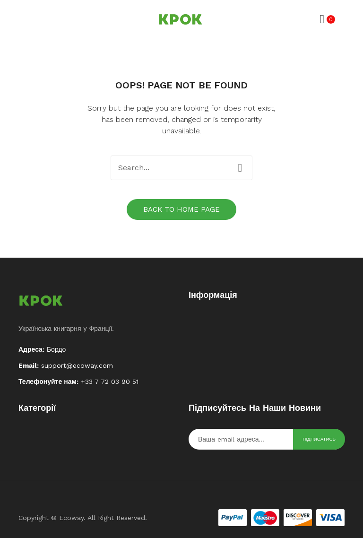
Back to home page (181, 209)
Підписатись (319, 439)
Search (240, 168)
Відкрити (25, 19)
